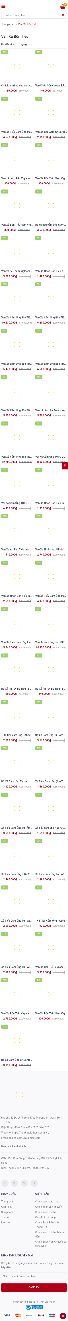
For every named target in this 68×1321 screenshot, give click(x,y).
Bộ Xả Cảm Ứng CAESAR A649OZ (20, 1059)
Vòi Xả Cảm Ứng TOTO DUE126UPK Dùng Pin (27, 503)
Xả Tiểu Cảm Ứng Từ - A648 (51, 874)
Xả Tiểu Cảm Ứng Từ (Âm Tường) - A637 (24, 827)
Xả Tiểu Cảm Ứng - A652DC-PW (19, 874)
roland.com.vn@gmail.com (24, 1137)
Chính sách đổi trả (46, 1212)
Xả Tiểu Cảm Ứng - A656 (51, 920)
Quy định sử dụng (45, 1217)
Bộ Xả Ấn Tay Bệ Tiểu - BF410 (18, 688)
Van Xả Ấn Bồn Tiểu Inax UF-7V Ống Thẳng (26, 549)
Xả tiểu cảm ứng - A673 (17, 735)
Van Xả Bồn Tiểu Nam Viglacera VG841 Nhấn (27, 224)
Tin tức (5, 1217)
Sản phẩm (7, 1212)
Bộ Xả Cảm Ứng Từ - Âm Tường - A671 (23, 781)
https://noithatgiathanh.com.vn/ (30, 1132)
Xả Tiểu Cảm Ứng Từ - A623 (17, 920)
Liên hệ (5, 1222)
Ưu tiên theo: (8, 44)
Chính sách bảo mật (47, 1201)
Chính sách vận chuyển (48, 1206)
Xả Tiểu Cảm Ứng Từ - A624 (17, 967)
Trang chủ (7, 1201)
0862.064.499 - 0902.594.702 (32, 1127)
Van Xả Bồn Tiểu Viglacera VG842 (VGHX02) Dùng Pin (32, 1013)
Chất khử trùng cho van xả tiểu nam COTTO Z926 (29, 85)
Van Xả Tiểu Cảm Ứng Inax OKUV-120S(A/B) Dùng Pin (32, 642)
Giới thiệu (6, 1206)
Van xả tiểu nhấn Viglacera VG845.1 (22, 178)
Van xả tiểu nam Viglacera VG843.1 (21, 271)
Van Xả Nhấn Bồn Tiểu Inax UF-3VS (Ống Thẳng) (29, 595)
